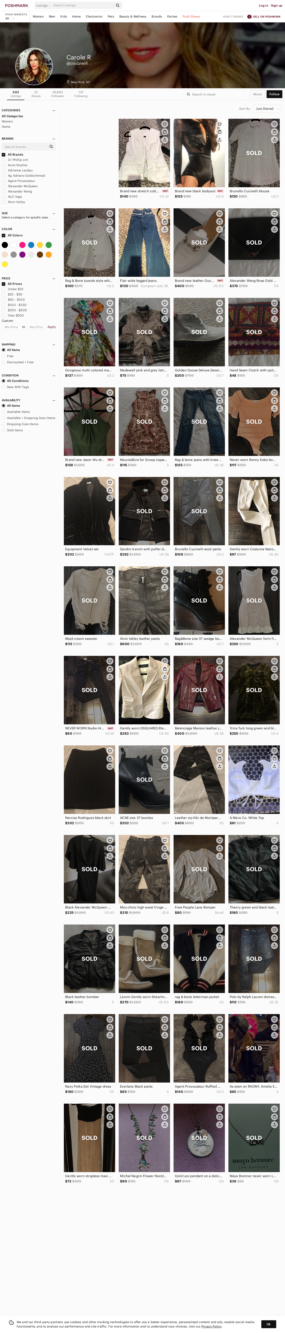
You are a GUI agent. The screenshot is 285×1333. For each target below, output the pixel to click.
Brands (157, 16)
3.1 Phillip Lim (15, 160)
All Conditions (15, 381)
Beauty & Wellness (133, 16)
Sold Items (12, 430)
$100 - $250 (14, 305)
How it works (233, 16)
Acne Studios (14, 165)
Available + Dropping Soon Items (29, 418)
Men (52, 16)
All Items (11, 350)
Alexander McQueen (20, 186)
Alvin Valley (13, 202)
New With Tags (15, 387)
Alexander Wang (17, 191)
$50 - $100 (13, 300)
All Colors (12, 235)
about (257, 94)
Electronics (94, 16)
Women (38, 16)
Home (76, 16)
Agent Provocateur (18, 181)
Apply (51, 327)
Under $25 (12, 289)
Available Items (16, 412)
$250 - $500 (14, 310)
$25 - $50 (12, 294)
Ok (269, 1324)
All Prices (12, 284)
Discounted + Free (18, 362)
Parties (172, 16)
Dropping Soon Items (20, 424)
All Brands (12, 155)
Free (8, 356)
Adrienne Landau (17, 170)
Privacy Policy (211, 1326)
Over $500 (13, 315)
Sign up (276, 5)
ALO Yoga (12, 197)
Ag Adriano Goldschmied (23, 176)
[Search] (83, 5)
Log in (263, 5)
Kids (63, 16)
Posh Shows (191, 16)
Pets (111, 16)
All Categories (12, 116)
